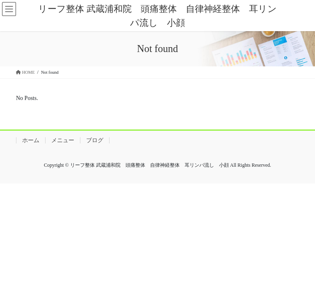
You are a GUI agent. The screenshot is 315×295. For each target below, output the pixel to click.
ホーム (30, 140)
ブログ (94, 140)
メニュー (62, 140)
